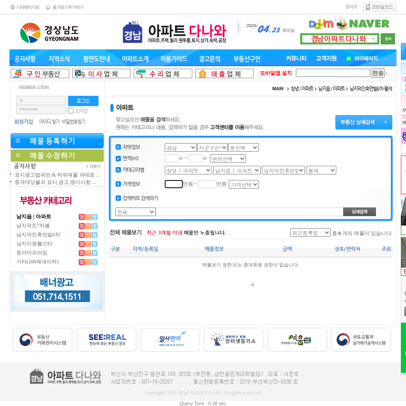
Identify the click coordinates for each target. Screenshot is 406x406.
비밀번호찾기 (73, 122)
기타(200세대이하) (37, 262)
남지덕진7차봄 (33, 226)
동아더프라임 (31, 253)
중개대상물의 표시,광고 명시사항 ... (55, 182)
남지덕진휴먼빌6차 (38, 235)
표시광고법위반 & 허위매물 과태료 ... (57, 175)
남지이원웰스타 (34, 244)
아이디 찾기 (49, 122)
